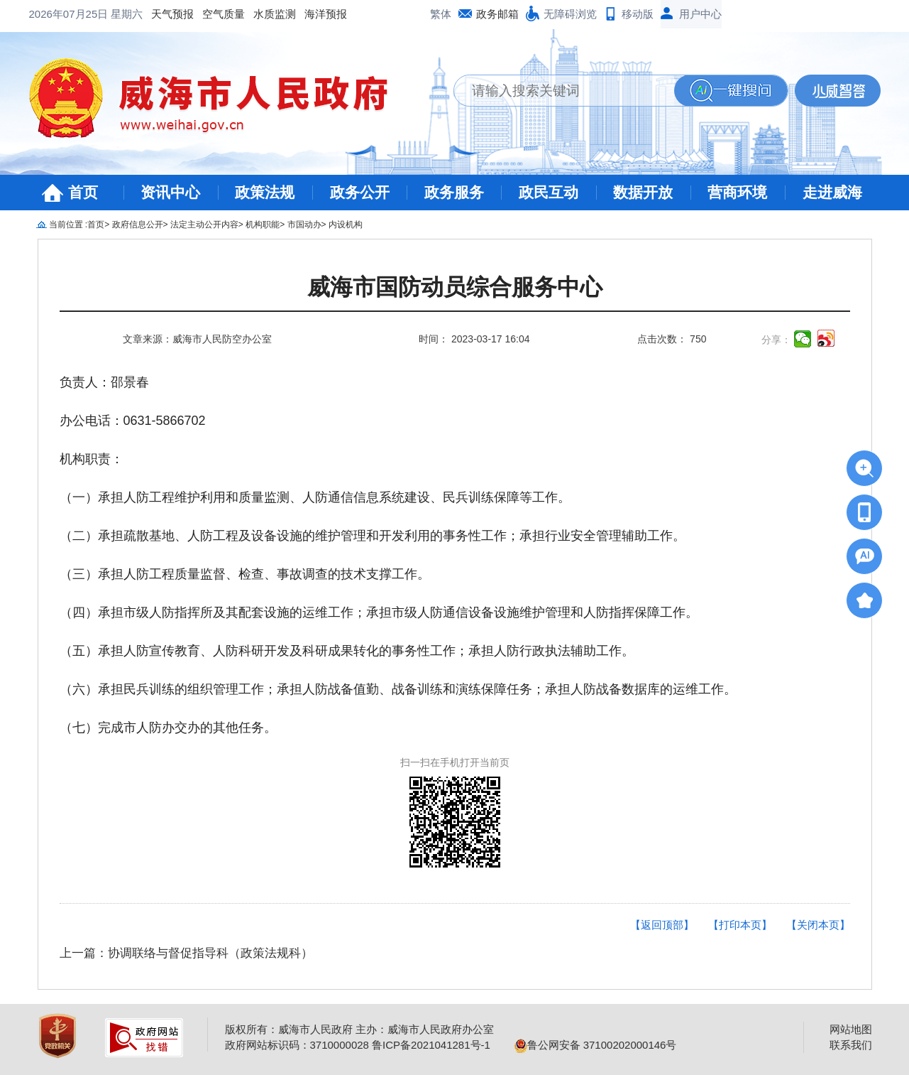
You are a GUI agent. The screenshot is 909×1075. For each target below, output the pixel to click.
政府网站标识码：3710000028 (297, 1045)
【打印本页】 (740, 925)
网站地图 (851, 1029)
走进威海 (832, 192)
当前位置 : (68, 224)
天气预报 (172, 14)
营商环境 (737, 192)
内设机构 (346, 224)
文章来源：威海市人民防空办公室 (197, 339)
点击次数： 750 (671, 339)
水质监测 (274, 14)
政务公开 (360, 192)
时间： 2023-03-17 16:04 (474, 339)
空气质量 (223, 14)
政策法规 (264, 192)
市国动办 (304, 224)
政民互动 (548, 192)
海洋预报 (325, 14)
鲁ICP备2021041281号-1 (431, 1045)
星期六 (127, 14)
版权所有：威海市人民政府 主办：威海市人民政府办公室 (359, 1029)
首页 (83, 192)
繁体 (440, 14)
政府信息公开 (137, 224)
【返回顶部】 (662, 925)
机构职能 (263, 224)
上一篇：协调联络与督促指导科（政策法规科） (186, 953)
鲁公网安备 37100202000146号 (595, 1045)
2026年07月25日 (70, 14)
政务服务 (454, 192)
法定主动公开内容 (204, 224)
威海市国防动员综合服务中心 (454, 287)
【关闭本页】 (818, 925)
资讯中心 (170, 192)
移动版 (638, 14)
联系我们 (851, 1045)
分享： (776, 339)
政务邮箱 (497, 14)
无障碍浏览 (570, 14)
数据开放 (643, 192)
